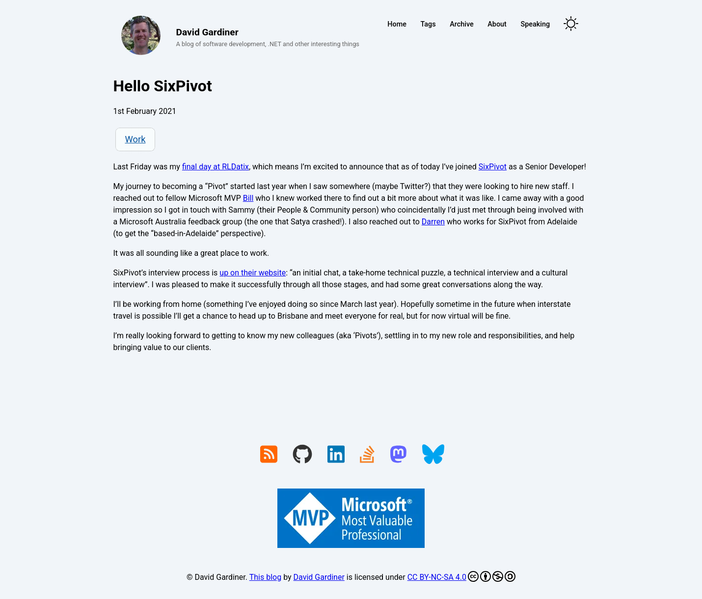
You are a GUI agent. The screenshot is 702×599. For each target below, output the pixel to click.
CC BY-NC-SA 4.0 (461, 576)
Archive (461, 24)
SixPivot (493, 166)
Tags (428, 24)
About (497, 24)
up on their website (252, 272)
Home (396, 24)
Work (135, 139)
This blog (265, 577)
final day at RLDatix (215, 166)
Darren (433, 221)
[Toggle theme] (571, 24)
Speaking (535, 24)
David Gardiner (319, 577)
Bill (248, 198)
